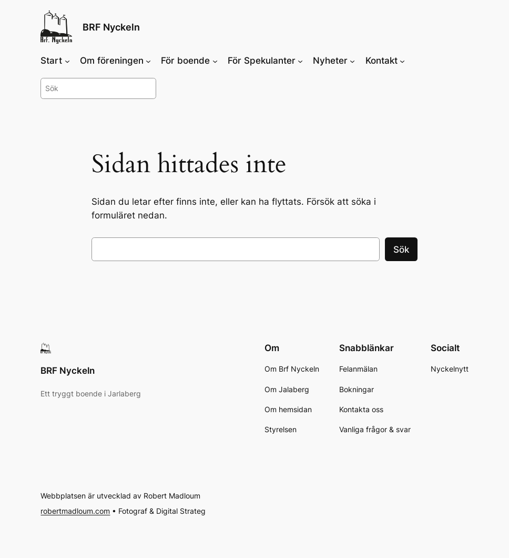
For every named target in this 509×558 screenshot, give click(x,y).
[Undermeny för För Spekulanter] (300, 60)
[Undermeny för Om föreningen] (148, 60)
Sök (401, 249)
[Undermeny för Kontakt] (402, 60)
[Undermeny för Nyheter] (352, 60)
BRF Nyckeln (111, 27)
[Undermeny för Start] (67, 60)
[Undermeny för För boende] (215, 60)
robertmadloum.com (75, 511)
